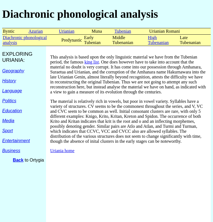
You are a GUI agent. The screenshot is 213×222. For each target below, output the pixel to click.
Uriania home (62, 150)
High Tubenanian (158, 40)
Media (8, 120)
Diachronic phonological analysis (80, 14)
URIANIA (12, 60)
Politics (9, 100)
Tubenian (123, 31)
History (9, 80)
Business (11, 150)
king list (91, 62)
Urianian (66, 31)
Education (12, 110)
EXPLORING (17, 54)
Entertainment (16, 140)
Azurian (36, 31)
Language (12, 90)
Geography (13, 70)
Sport (7, 130)
